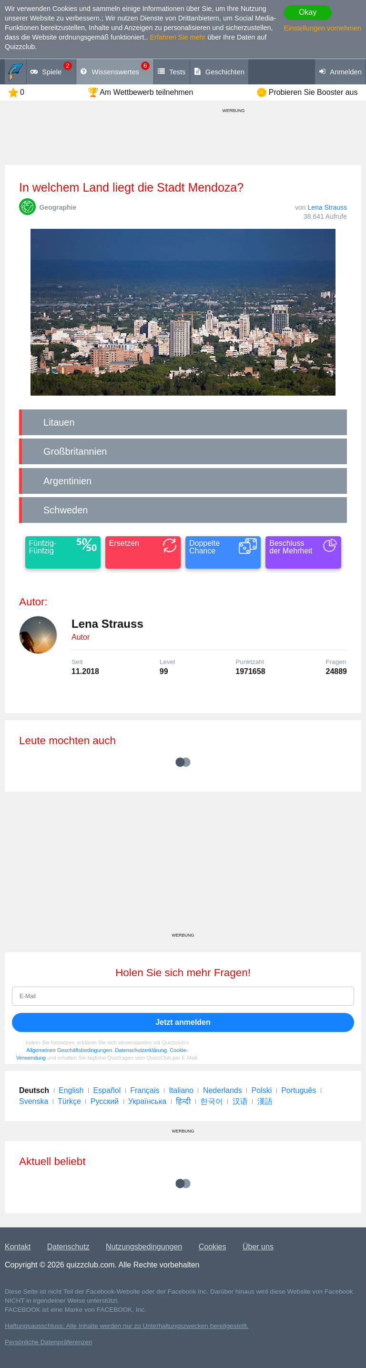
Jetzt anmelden (183, 1022)
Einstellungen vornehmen (322, 28)
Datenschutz (68, 1247)
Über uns (258, 1247)
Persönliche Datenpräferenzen (48, 1342)
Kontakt (17, 1247)
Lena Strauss (327, 207)
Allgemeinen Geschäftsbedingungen (69, 1050)
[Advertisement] (183, 865)
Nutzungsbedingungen (144, 1247)
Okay (307, 12)
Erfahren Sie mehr (178, 37)
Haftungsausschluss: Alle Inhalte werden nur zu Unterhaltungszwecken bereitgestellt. (127, 1325)
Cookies (212, 1247)
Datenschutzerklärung (141, 1050)
